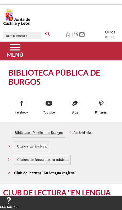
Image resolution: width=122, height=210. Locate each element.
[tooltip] (68, 34)
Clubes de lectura (32, 146)
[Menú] (15, 51)
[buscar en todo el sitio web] (48, 33)
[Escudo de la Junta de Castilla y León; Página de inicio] (16, 24)
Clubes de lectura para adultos (42, 159)
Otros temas (110, 34)
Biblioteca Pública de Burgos (39, 132)
